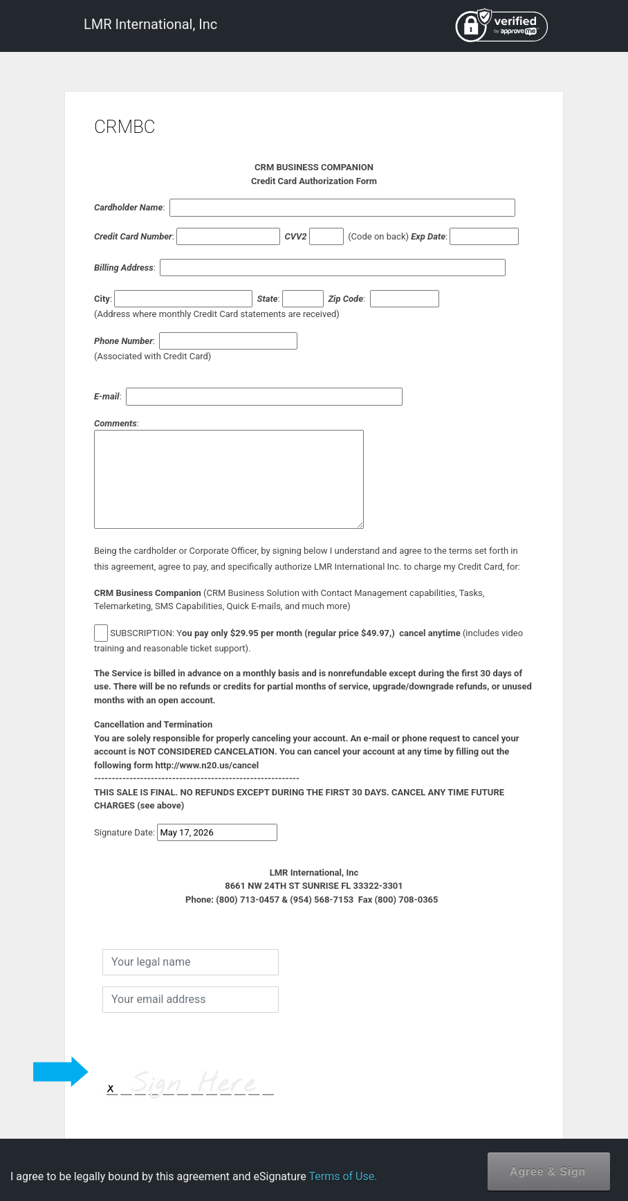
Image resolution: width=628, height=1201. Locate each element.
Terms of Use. (342, 1176)
